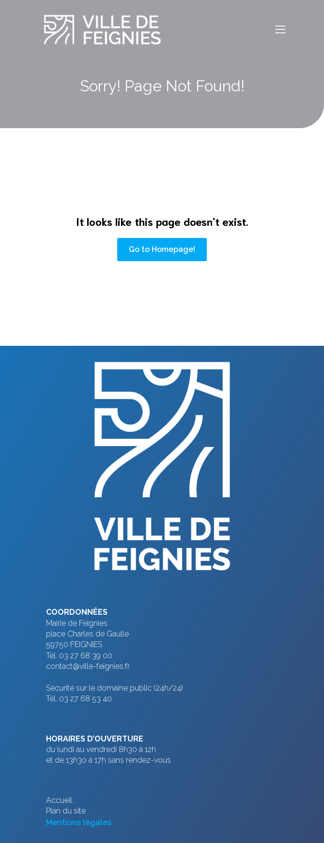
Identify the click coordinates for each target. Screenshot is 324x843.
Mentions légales (78, 822)
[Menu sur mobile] (281, 29)
